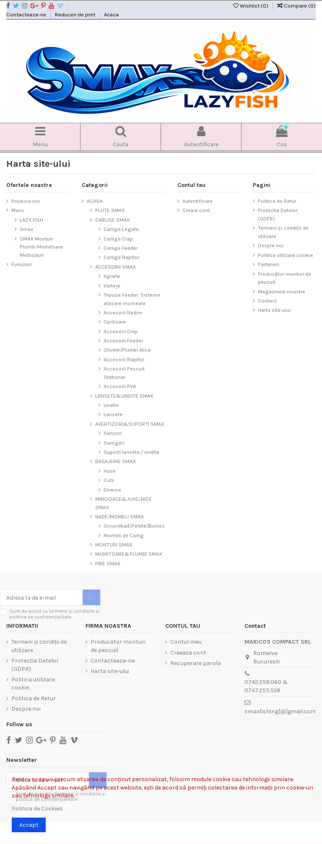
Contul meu (186, 642)
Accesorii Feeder (123, 341)
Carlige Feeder (121, 248)
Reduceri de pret (75, 14)
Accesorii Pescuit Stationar (124, 373)
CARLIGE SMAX (112, 220)
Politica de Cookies (37, 808)
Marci (17, 210)
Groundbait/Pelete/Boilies (134, 526)
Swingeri (114, 443)
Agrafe (112, 276)
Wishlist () (251, 6)
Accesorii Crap (121, 332)
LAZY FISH (31, 220)
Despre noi (270, 246)
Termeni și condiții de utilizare (283, 232)
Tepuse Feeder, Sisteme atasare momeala (132, 299)
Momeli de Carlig (124, 536)
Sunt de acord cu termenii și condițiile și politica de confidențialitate (54, 614)
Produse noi (25, 201)
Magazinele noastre (281, 291)
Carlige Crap (118, 239)
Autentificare (197, 201)
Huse (110, 471)
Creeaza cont (188, 653)
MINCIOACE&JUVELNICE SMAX (123, 503)
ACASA (94, 201)
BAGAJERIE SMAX (115, 461)
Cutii (109, 480)
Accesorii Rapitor (124, 360)
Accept (29, 824)
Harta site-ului (274, 310)
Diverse (112, 490)
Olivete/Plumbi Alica (127, 350)
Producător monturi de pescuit (284, 278)
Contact (267, 301)
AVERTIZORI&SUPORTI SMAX (129, 424)
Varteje (112, 285)
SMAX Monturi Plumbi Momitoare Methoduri (41, 247)
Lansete (113, 415)
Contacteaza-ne (26, 14)
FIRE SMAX (107, 564)
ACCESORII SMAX (115, 267)
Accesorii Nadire (123, 313)
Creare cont (196, 210)
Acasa (111, 14)
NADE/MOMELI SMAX (119, 517)
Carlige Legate (121, 229)
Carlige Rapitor (121, 257)
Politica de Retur (277, 201)
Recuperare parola (195, 663)
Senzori (113, 433)
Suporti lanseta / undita (131, 452)
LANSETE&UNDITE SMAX (124, 396)
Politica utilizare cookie (285, 255)
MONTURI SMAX (113, 545)
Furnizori (21, 264)
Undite (111, 405)
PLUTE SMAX (110, 210)
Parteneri (268, 264)
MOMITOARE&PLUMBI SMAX (128, 554)
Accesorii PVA (120, 386)
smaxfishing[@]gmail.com (280, 711)
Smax (26, 229)
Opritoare (115, 322)
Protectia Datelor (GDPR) (278, 214)
